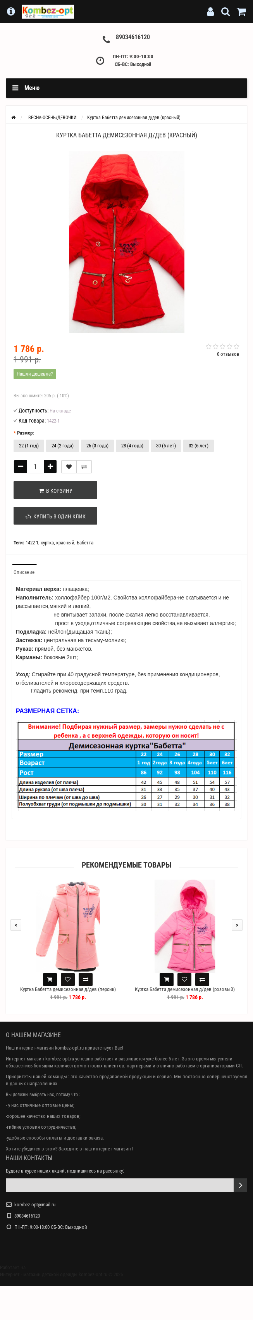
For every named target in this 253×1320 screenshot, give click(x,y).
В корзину (52, 491)
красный (65, 543)
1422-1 (32, 543)
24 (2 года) (63, 446)
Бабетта (85, 543)
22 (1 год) (29, 446)
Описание (24, 572)
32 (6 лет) (198, 446)
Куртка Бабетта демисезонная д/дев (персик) (68, 989)
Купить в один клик (52, 516)
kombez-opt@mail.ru (34, 1204)
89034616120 (133, 37)
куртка (47, 543)
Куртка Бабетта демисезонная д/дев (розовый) (185, 989)
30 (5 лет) (166, 446)
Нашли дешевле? (35, 374)
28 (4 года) (132, 446)
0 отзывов (228, 354)
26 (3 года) (97, 446)
